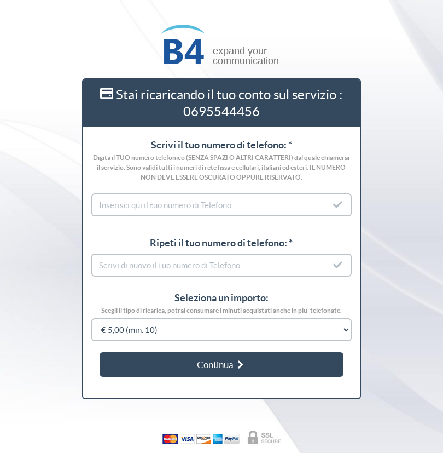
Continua (221, 364)
